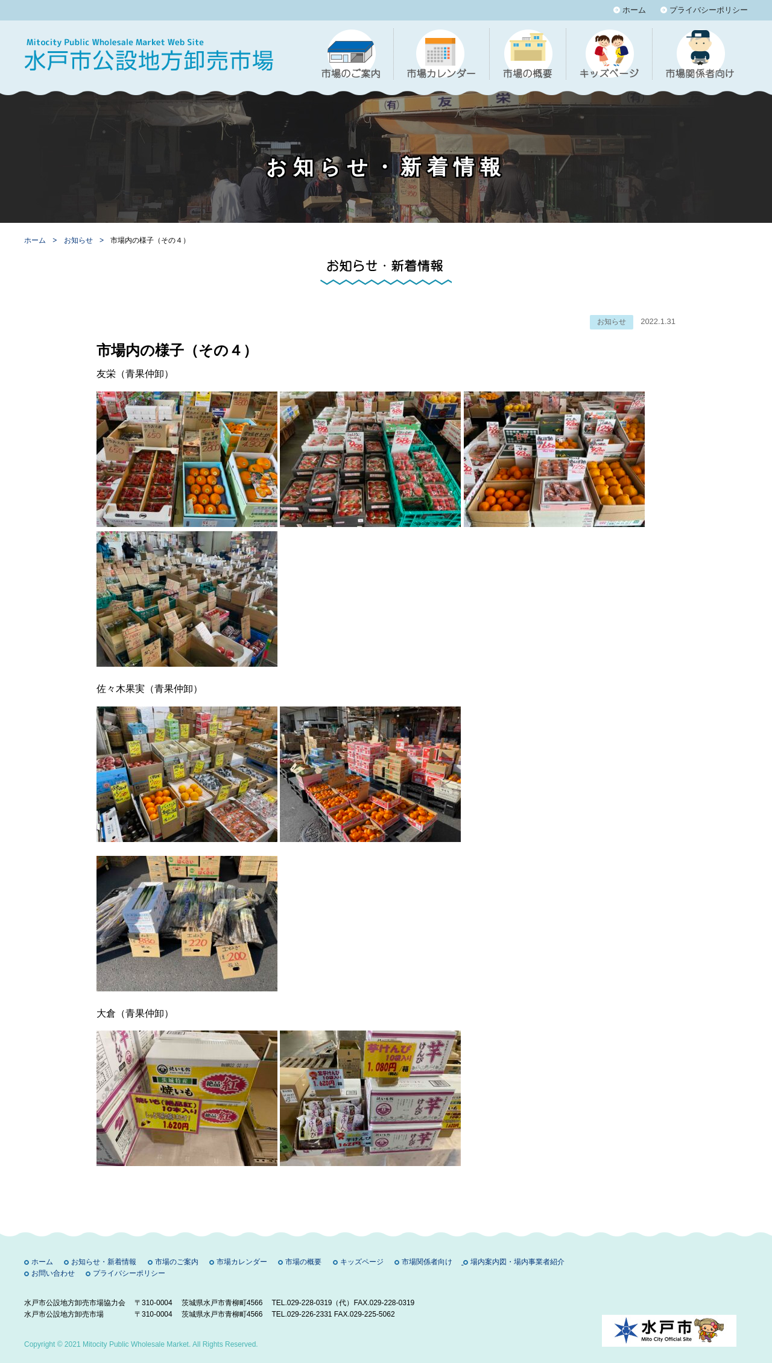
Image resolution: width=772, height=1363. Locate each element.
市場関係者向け (427, 1262)
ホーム (634, 10)
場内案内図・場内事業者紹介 (517, 1262)
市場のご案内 (176, 1262)
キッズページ (362, 1262)
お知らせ (79, 240)
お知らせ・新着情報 (103, 1262)
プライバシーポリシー (708, 10)
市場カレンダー (242, 1262)
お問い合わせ (53, 1273)
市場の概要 (303, 1262)
